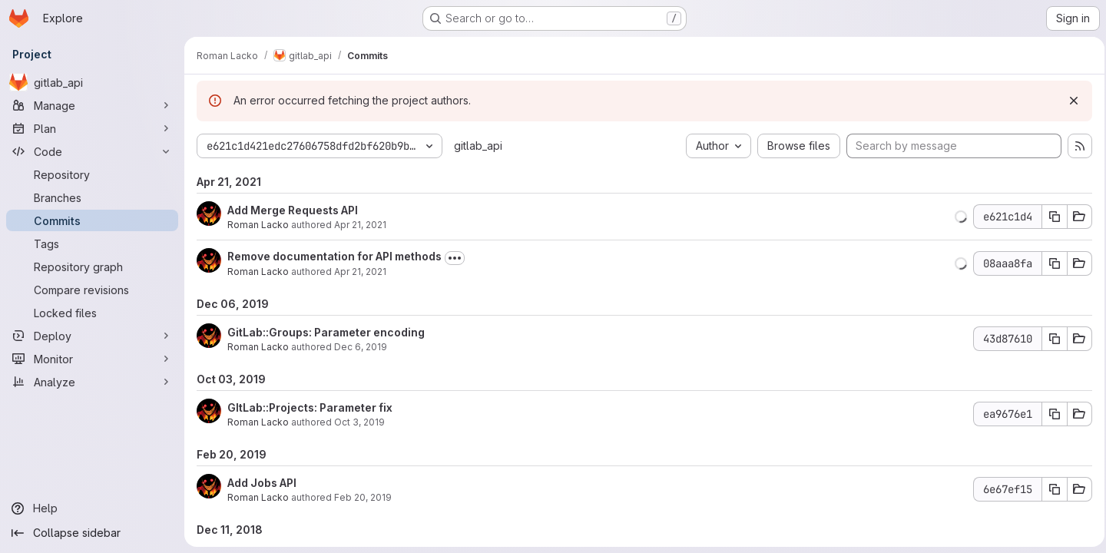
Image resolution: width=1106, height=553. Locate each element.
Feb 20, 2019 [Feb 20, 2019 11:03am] (363, 497)
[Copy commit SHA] (1050, 216)
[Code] (92, 151)
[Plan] (92, 128)
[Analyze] (92, 381)
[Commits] (92, 220)
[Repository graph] (92, 266)
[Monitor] (92, 358)
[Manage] (92, 105)
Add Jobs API (261, 482)
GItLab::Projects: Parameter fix (309, 407)
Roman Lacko (258, 224)
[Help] (92, 508)
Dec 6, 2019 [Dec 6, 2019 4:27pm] (360, 347)
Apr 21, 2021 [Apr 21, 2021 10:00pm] (360, 224)
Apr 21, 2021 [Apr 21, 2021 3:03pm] (360, 271)
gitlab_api (478, 145)
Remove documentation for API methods (334, 256)
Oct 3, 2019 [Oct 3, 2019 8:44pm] (359, 422)
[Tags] (92, 243)
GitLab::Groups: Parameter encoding (326, 332)
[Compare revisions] (92, 289)
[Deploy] (92, 335)
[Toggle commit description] (455, 258)
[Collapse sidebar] (92, 533)
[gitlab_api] (92, 82)
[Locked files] (92, 312)
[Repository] (92, 174)
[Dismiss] (1069, 100)
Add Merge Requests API (292, 210)
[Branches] (92, 197)
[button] (956, 216)
